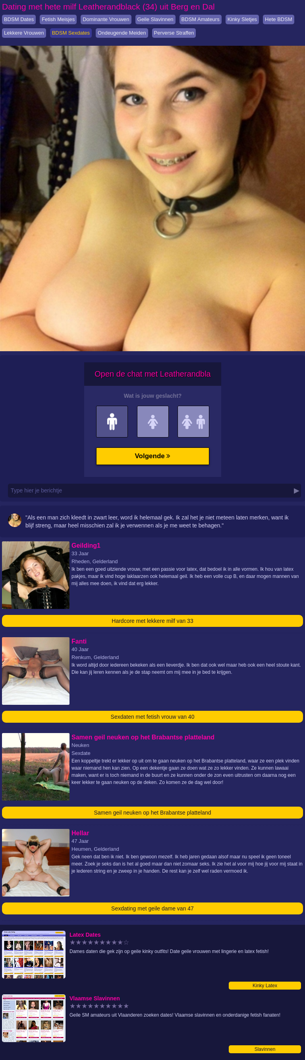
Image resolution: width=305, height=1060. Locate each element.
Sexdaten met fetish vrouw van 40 (153, 717)
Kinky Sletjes (242, 19)
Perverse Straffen (174, 33)
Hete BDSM (278, 19)
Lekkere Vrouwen (24, 33)
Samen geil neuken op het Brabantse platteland (152, 812)
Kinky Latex (265, 985)
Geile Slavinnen (155, 19)
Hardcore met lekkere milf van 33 (152, 621)
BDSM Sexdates (71, 33)
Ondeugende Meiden (122, 33)
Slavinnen (265, 1049)
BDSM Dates (19, 19)
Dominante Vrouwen (106, 19)
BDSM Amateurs (200, 19)
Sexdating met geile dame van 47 (152, 908)
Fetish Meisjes (58, 19)
